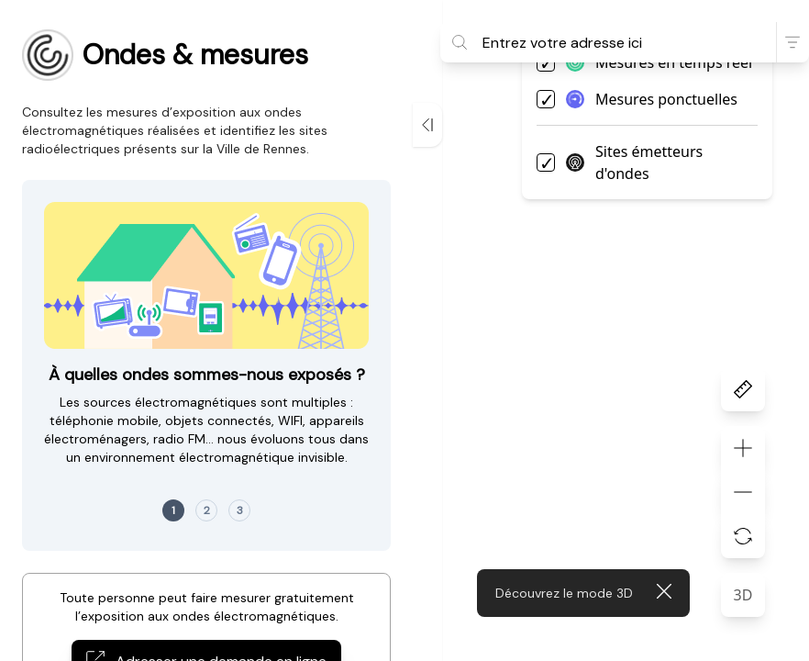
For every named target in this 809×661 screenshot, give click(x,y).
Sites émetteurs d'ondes (634, 162)
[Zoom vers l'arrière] (743, 492)
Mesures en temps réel (659, 62)
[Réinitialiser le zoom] (743, 536)
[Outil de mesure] (743, 389)
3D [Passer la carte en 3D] (743, 595)
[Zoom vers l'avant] (743, 448)
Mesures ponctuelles (651, 99)
